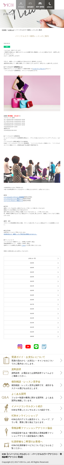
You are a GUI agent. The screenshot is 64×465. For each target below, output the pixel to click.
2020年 (32, 290)
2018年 (32, 299)
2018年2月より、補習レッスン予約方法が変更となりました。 (20, 234)
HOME (4, 30)
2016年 (32, 309)
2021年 (32, 286)
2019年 (32, 295)
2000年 (32, 336)
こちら (23, 245)
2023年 (32, 276)
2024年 (32, 272)
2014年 (32, 318)
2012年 (32, 327)
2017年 (32, 304)
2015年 (32, 313)
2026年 (32, 263)
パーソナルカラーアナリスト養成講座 (14, 197)
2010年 (32, 332)
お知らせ (11, 30)
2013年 (32, 322)
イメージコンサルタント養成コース (13, 200)
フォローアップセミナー (39, 68)
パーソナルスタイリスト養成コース (13, 198)
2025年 (32, 267)
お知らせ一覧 (32, 258)
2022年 (32, 281)
